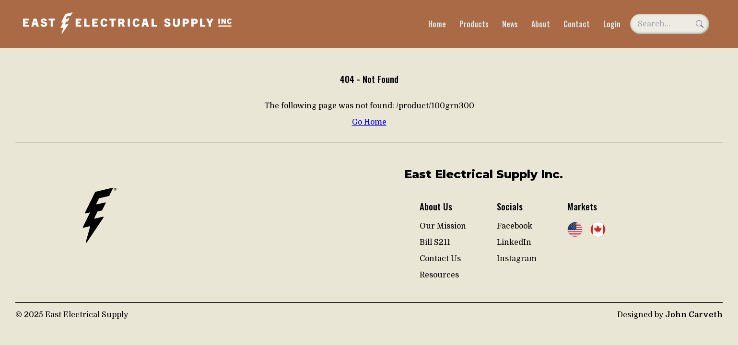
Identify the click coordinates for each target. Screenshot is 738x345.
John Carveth (694, 314)
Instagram (517, 258)
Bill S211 (435, 242)
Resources (439, 275)
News (510, 24)
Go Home (369, 122)
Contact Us (440, 258)
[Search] (699, 24)
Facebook (514, 226)
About (540, 24)
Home (437, 24)
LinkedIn (514, 242)
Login (612, 24)
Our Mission (443, 226)
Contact (576, 24)
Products (474, 24)
